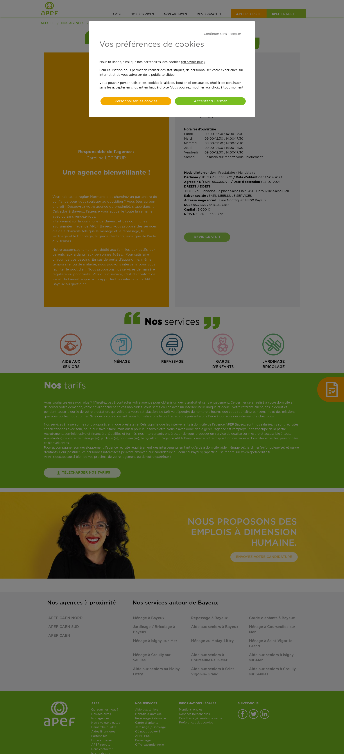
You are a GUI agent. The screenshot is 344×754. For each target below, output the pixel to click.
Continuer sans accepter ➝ (224, 34)
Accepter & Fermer (210, 101)
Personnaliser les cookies (136, 101)
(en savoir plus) (193, 62)
